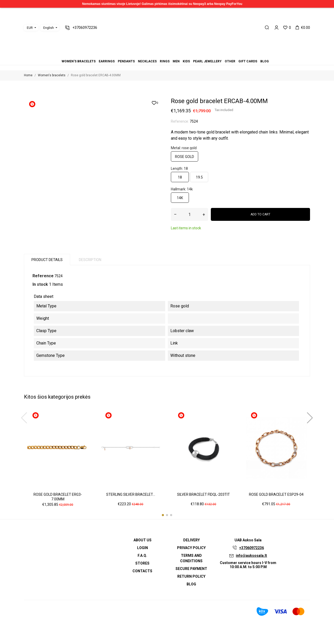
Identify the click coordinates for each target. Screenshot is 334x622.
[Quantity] (189, 214)
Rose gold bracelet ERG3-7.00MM (58, 496)
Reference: (180, 121)
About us (142, 540)
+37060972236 (251, 548)
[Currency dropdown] (31, 28)
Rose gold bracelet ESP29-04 (276, 494)
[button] (163, 515)
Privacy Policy (191, 548)
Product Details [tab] (47, 260)
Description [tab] (90, 260)
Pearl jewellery (173, 54)
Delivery (191, 540)
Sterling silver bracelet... (130, 494)
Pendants (157, 54)
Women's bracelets (151, 54)
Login (142, 548)
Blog (182, 54)
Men (167, 54)
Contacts (142, 571)
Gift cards (179, 54)
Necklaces (160, 54)
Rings (163, 54)
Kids (170, 54)
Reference (43, 275)
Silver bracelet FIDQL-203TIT (203, 494)
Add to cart (260, 214)
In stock (40, 284)
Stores (142, 563)
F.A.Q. (142, 555)
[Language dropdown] (49, 28)
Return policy (191, 576)
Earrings (154, 54)
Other (176, 54)
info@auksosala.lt (251, 555)
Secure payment (191, 569)
